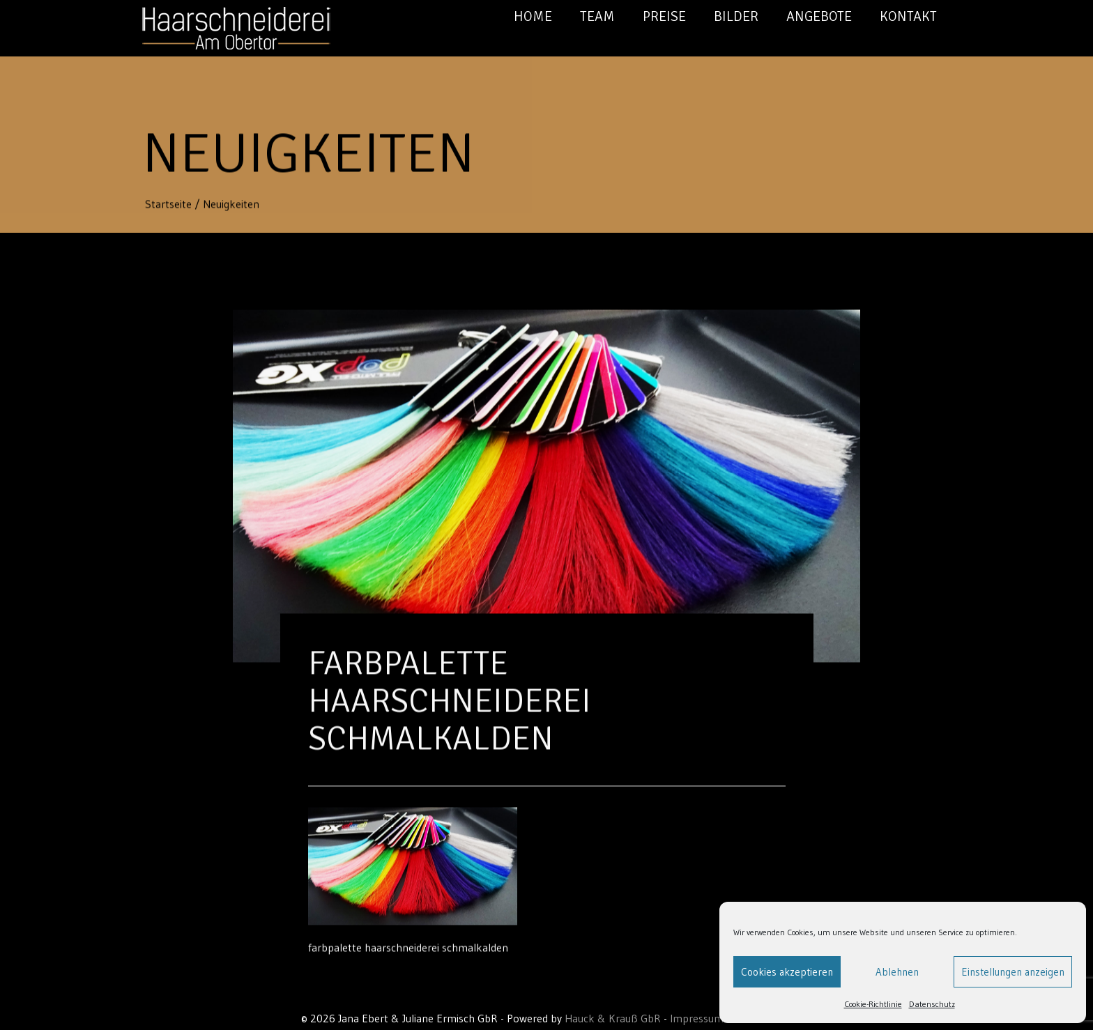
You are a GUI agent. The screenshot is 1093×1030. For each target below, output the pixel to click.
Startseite (169, 204)
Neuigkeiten (231, 204)
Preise (664, 16)
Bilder (736, 16)
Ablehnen (897, 971)
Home (533, 16)
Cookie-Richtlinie (873, 1004)
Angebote (819, 16)
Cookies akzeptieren (787, 971)
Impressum (697, 1018)
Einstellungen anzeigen (1012, 971)
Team (597, 16)
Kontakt (908, 16)
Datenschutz (932, 1004)
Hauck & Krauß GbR (613, 1018)
